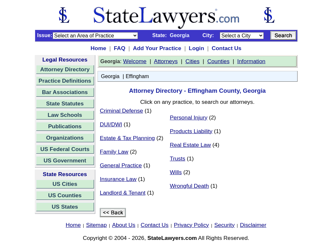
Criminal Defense (121, 110)
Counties (218, 61)
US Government (65, 160)
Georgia (110, 76)
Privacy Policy (191, 225)
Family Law (114, 151)
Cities (192, 61)
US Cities (64, 184)
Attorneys (166, 61)
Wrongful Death (189, 186)
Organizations (65, 137)
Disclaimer (253, 225)
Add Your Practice (157, 48)
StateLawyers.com (172, 238)
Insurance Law (118, 179)
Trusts (177, 158)
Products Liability (191, 131)
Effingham (137, 76)
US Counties (65, 195)
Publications (65, 126)
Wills (176, 172)
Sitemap (96, 225)
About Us (123, 225)
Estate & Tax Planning (127, 138)
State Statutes (65, 103)
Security (224, 225)
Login (196, 48)
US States (65, 206)
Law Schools (65, 115)
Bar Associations (65, 92)
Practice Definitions (65, 80)
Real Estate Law (190, 145)
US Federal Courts (64, 149)
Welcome (135, 61)
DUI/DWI (111, 124)
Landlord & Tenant (122, 192)
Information (251, 61)
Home (98, 48)
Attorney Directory (64, 69)
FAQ (120, 48)
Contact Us (226, 48)
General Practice (121, 165)
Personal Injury (188, 117)
